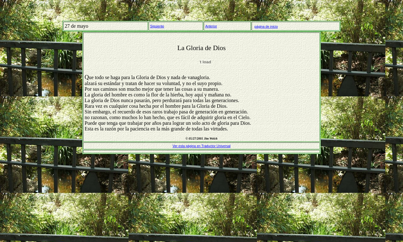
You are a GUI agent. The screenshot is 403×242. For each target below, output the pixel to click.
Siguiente (157, 26)
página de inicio (266, 26)
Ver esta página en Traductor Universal (201, 146)
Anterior (211, 26)
